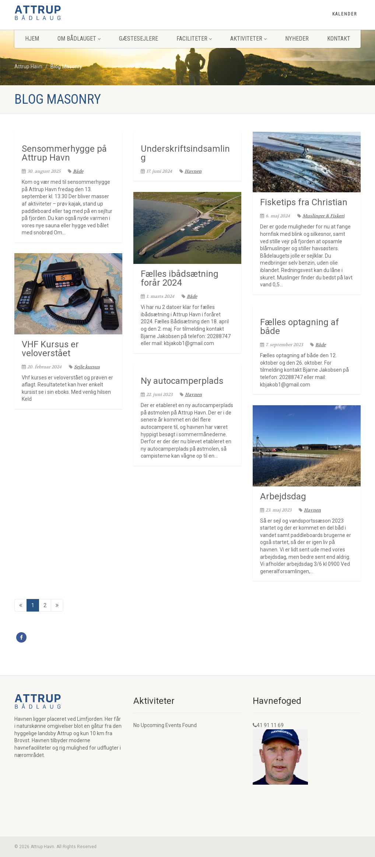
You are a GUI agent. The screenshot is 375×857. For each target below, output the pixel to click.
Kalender (344, 14)
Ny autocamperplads (182, 381)
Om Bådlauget (79, 38)
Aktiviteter (248, 38)
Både (75, 171)
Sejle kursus (84, 367)
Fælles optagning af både (299, 326)
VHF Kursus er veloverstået (50, 348)
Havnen (190, 171)
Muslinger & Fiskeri (320, 216)
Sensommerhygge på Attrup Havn (64, 153)
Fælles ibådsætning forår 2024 (179, 278)
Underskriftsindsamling (185, 153)
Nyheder (297, 38)
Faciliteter (194, 38)
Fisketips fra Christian (303, 202)
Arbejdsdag (283, 496)
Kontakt (338, 38)
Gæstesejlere (138, 38)
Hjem (32, 38)
